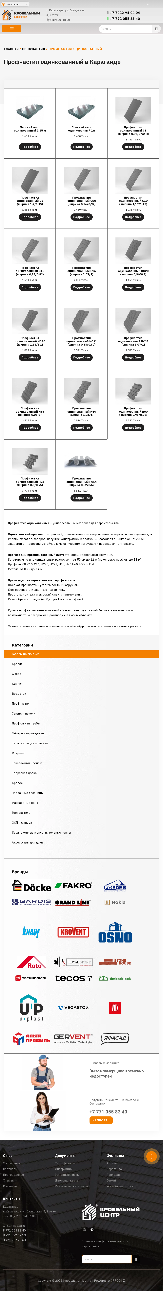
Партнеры (10, 1169)
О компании (11, 1163)
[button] (11, 28)
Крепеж (17, 783)
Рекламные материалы (71, 1186)
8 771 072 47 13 (14, 1235)
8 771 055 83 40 (14, 1230)
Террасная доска (24, 773)
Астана (112, 1163)
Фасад (16, 674)
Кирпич (17, 684)
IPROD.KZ (118, 1280)
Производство (13, 1175)
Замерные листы (67, 1175)
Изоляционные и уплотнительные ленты (41, 832)
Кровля (17, 664)
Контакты (10, 1186)
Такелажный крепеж (27, 763)
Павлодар (114, 1175)
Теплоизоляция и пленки (30, 743)
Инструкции (63, 1169)
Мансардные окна (25, 803)
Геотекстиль (21, 813)
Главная (11, 49)
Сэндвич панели (23, 713)
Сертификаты (65, 1163)
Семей (111, 1180)
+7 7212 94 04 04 (125, 13)
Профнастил (33, 49)
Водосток (19, 693)
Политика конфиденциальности (105, 1241)
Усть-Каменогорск (120, 1186)
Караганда (114, 1169)
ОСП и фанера (22, 822)
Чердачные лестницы (27, 793)
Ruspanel (18, 753)
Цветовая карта (66, 1180)
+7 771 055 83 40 (125, 18)
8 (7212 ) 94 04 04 (23, 1216)
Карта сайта (90, 1246)
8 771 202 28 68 (14, 1240)
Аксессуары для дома (27, 842)
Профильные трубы (26, 723)
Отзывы (8, 1180)
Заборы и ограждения (28, 733)
